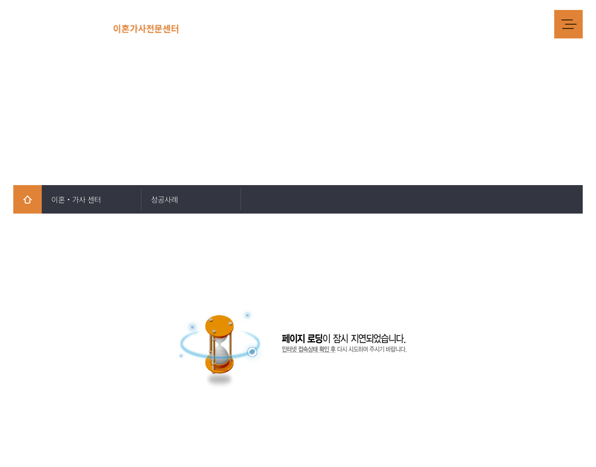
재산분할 (334, 23)
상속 (426, 23)
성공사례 (503, 23)
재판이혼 (277, 23)
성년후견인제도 (462, 23)
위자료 (306, 23)
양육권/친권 (397, 23)
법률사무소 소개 (235, 23)
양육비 (363, 23)
